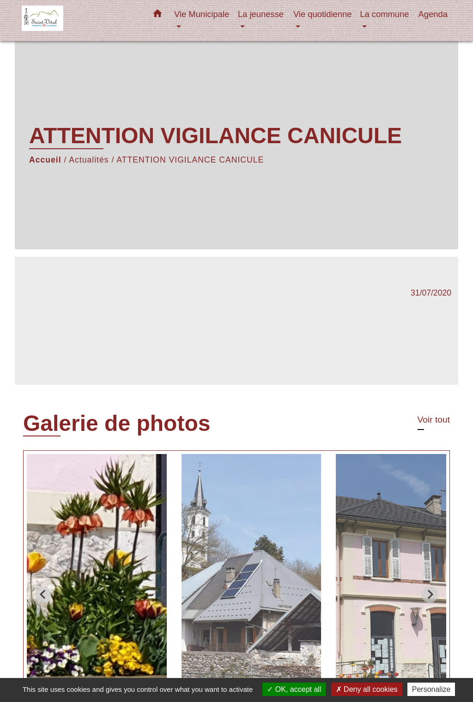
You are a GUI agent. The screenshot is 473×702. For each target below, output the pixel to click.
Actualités (89, 159)
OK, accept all (294, 689)
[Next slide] (430, 595)
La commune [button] (384, 14)
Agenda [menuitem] (433, 14)
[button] (157, 15)
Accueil (45, 159)
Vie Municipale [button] (201, 14)
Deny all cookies (367, 689)
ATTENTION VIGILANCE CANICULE (190, 159)
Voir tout (434, 419)
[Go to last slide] (43, 595)
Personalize (431, 689)
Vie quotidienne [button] (322, 14)
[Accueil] (79, 20)
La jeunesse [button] (261, 14)
